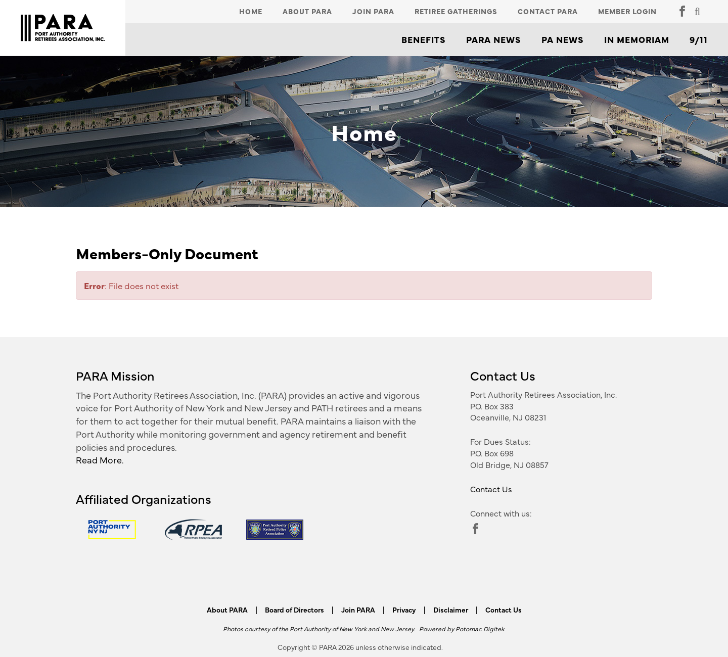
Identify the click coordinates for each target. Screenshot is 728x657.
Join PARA (373, 11)
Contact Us (491, 488)
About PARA (307, 11)
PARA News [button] (493, 39)
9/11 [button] (699, 39)
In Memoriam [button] (636, 39)
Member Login (627, 11)
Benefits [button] (423, 39)
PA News (562, 39)
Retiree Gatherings (456, 11)
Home (250, 11)
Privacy (404, 609)
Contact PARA (548, 11)
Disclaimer (450, 609)
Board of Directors (294, 609)
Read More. (100, 459)
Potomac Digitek (480, 628)
